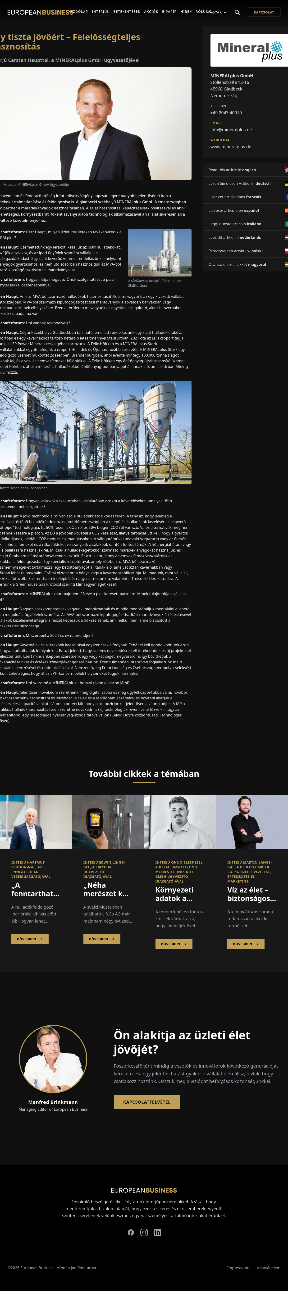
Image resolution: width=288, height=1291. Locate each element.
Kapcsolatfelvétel (147, 1102)
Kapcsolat (264, 12)
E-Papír (169, 11)
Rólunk (203, 11)
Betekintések (126, 11)
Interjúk (101, 11)
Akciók (151, 11)
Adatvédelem (268, 1267)
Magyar (216, 12)
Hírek (186, 11)
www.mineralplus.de (230, 146)
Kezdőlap (78, 11)
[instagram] (144, 1232)
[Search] (237, 12)
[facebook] (131, 1232)
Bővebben (30, 939)
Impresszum (238, 1267)
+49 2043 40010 (226, 112)
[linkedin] (157, 1232)
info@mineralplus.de (231, 129)
